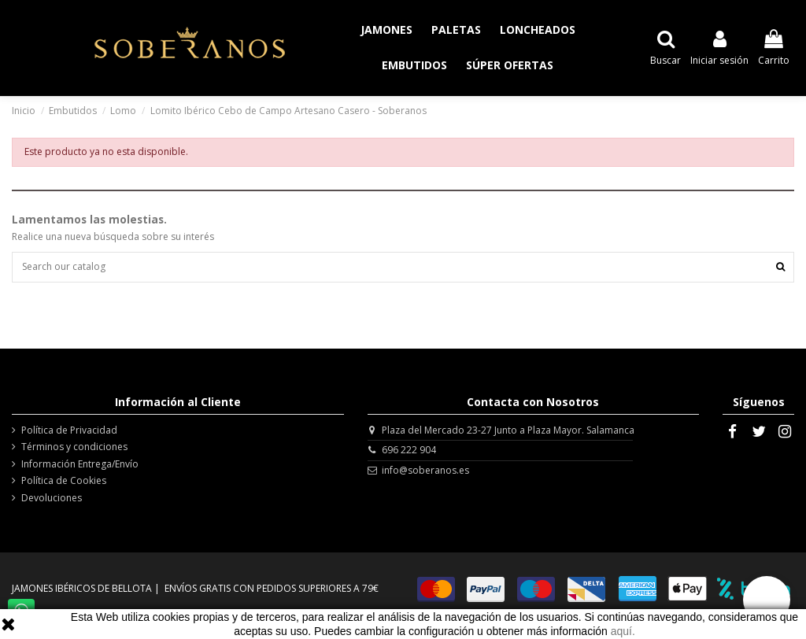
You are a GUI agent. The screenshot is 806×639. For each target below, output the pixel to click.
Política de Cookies (63, 481)
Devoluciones (51, 498)
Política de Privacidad (69, 430)
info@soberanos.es (425, 470)
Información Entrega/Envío (80, 464)
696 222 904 (409, 449)
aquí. (623, 631)
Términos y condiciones (74, 447)
